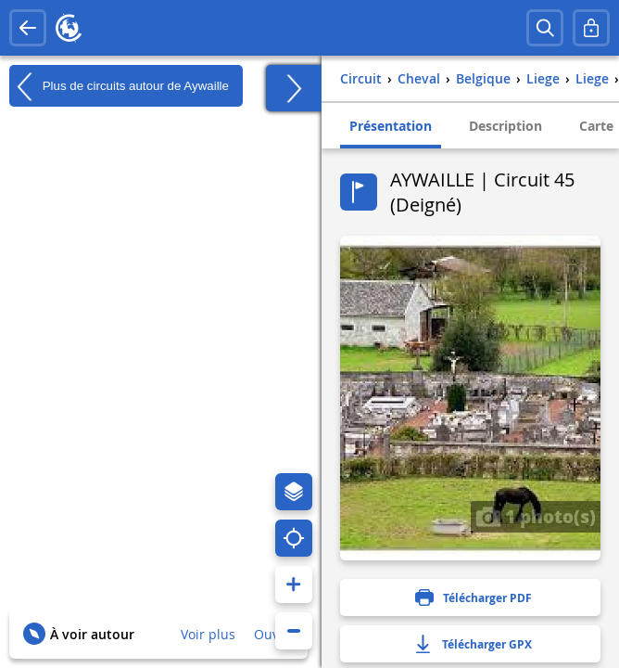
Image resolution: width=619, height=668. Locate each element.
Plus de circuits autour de (119, 86)
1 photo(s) (535, 516)
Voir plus (208, 634)
